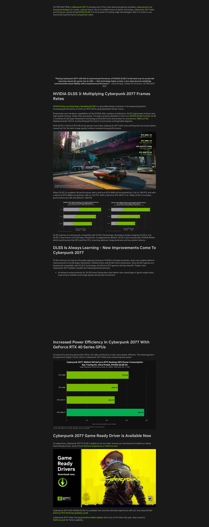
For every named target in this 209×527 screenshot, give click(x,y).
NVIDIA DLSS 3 (85, 12)
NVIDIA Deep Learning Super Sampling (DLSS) (74, 106)
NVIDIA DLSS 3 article (140, 116)
